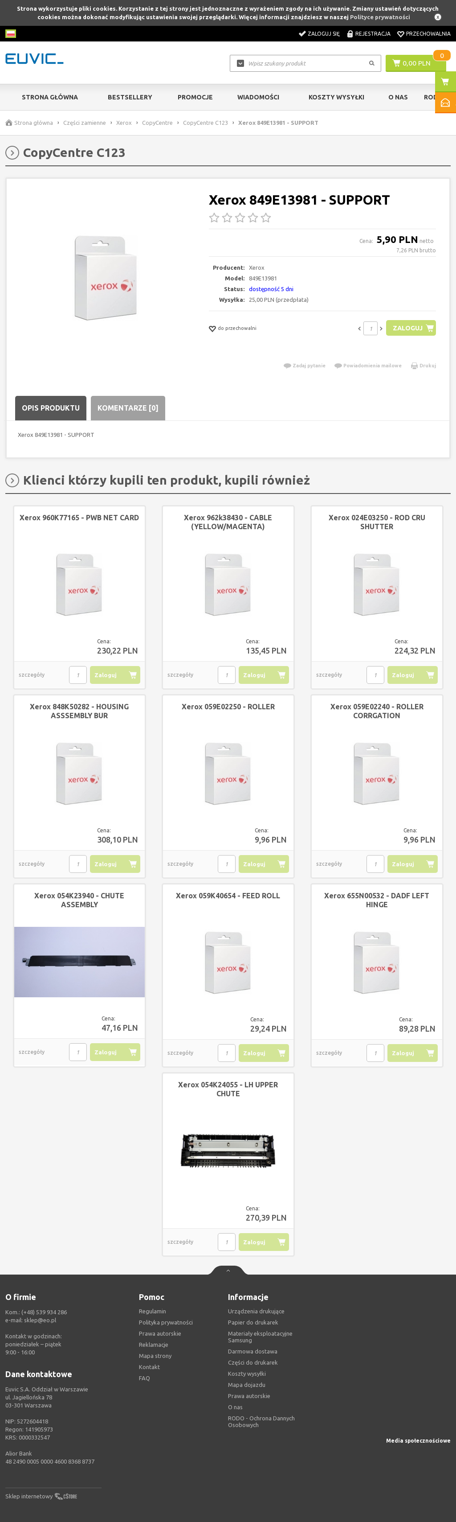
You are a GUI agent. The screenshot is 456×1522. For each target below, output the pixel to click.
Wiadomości (258, 97)
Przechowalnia (428, 34)
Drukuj (427, 365)
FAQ (144, 1378)
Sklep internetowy (29, 1496)
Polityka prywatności (166, 1322)
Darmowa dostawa (252, 1351)
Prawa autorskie (249, 1396)
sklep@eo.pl (40, 1320)
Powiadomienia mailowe (372, 365)
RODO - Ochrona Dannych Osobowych (261, 1421)
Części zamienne (84, 122)
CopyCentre (157, 122)
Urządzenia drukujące (256, 1311)
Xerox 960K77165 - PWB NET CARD (79, 518)
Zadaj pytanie (309, 365)
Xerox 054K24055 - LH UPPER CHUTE (228, 1089)
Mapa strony (155, 1356)
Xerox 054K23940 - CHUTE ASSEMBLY (79, 900)
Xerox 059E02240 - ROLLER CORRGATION (376, 711)
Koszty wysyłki (336, 97)
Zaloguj (407, 328)
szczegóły (32, 675)
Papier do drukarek (253, 1322)
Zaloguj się (324, 34)
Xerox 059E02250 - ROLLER (228, 707)
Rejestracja (373, 34)
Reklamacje (153, 1344)
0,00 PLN (417, 63)
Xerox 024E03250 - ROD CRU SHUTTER (377, 522)
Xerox (124, 122)
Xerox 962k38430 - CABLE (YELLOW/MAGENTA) (228, 522)
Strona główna (50, 97)
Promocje (195, 97)
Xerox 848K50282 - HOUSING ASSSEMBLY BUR (79, 711)
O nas (235, 1407)
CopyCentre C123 (205, 122)
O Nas (398, 97)
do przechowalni (237, 328)
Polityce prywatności (380, 17)
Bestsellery (130, 97)
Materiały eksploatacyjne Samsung (260, 1336)
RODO (433, 97)
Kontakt (149, 1367)
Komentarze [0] (128, 408)
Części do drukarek (253, 1362)
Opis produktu (51, 408)
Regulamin (152, 1311)
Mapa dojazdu (246, 1385)
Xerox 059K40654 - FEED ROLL (228, 896)
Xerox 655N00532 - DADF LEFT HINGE (376, 900)
